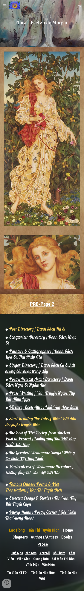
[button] (4, 5)
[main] (42, 23)
